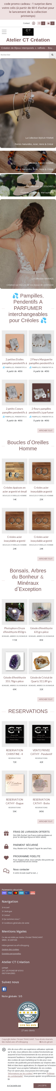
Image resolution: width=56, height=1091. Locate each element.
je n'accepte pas (14, 1085)
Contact (26, 23)
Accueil (5, 907)
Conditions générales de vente (15, 923)
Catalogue (7, 911)
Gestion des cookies (10, 949)
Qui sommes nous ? (11, 919)
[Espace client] (33, 23)
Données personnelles (11, 953)
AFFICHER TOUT (45, 430)
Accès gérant (46, 1042)
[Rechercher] (52, 54)
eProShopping (22, 1042)
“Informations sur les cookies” (20, 1073)
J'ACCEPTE (42, 1085)
